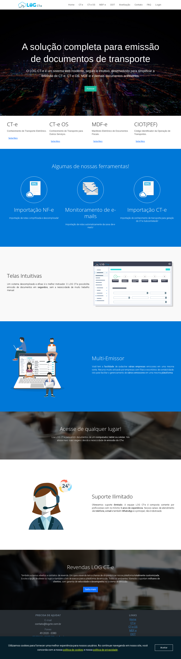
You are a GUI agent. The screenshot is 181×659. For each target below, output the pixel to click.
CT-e (81, 4)
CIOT (112, 4)
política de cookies (73, 649)
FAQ (149, 4)
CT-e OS (91, 4)
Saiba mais (90, 589)
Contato (139, 4)
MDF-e (102, 4)
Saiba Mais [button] (13, 138)
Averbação (124, 4)
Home (71, 4)
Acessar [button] (90, 88)
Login (158, 4)
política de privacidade (105, 649)
